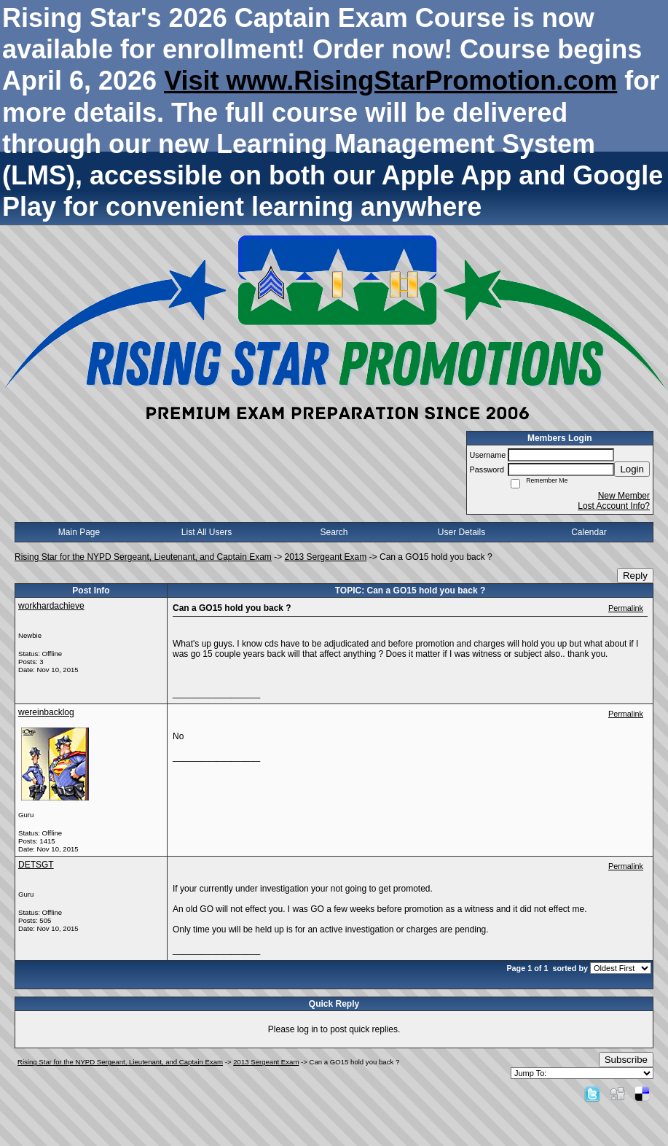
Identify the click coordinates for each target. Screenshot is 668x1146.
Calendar (589, 532)
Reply (635, 575)
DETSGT (36, 865)
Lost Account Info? (614, 506)
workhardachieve (51, 606)
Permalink (625, 608)
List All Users (206, 532)
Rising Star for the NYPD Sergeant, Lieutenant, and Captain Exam (143, 557)
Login (632, 469)
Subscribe (626, 1059)
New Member (624, 496)
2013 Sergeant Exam (326, 557)
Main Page (79, 532)
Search (333, 532)
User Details (461, 532)
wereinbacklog (46, 712)
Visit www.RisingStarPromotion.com (390, 81)
